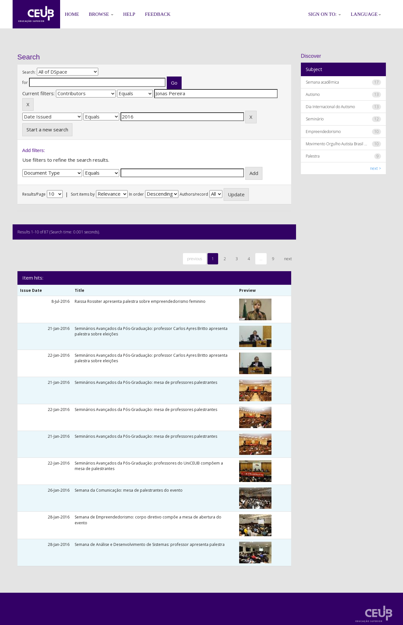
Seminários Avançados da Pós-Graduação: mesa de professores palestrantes (146, 382)
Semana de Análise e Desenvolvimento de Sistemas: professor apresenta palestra (150, 544)
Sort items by (83, 194)
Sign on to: (324, 14)
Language (366, 14)
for (25, 82)
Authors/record (194, 194)
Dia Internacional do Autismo (330, 106)
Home (72, 14)
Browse (101, 14)
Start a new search (47, 129)
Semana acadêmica (322, 82)
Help (129, 14)
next (288, 258)
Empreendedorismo (323, 131)
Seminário (314, 119)
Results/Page (34, 194)
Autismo (313, 94)
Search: (29, 72)
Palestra (313, 156)
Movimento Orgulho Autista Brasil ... (336, 144)
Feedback (157, 14)
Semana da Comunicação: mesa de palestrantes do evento (129, 490)
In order (136, 194)
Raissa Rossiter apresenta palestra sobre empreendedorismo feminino (140, 301)
